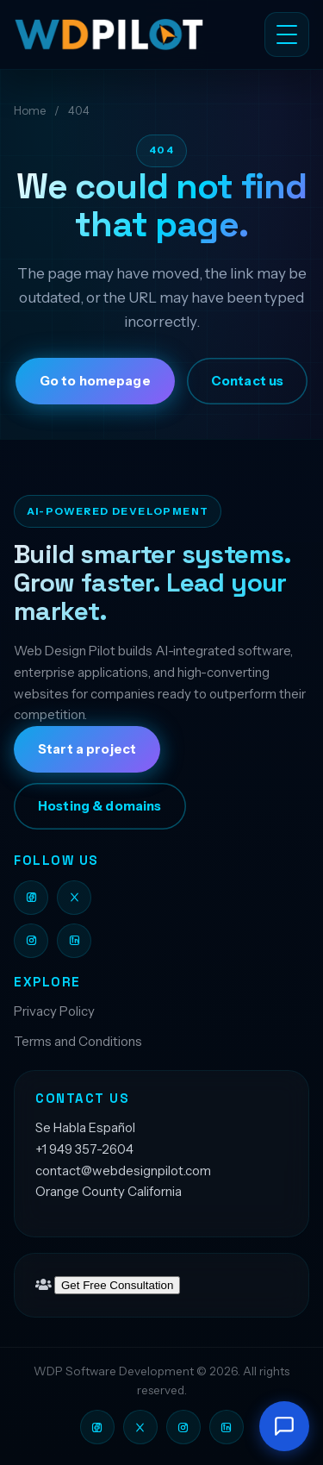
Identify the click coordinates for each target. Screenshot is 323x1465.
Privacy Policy (54, 1011)
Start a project (87, 749)
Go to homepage (95, 381)
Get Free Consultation (117, 1285)
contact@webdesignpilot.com (123, 1170)
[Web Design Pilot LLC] (118, 34)
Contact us (247, 381)
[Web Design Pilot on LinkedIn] (74, 940)
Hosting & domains (100, 806)
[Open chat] (284, 1426)
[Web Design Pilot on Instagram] (31, 940)
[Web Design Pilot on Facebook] (31, 897)
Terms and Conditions (78, 1041)
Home (30, 110)
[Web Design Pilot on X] (74, 897)
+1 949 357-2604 (84, 1149)
